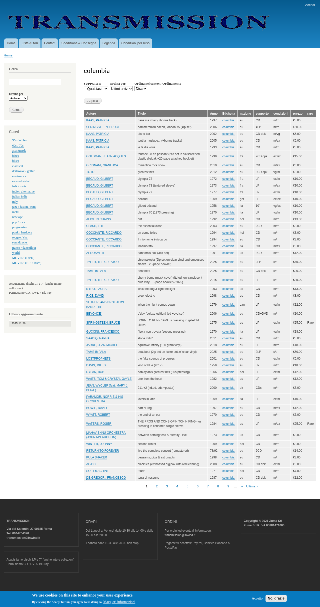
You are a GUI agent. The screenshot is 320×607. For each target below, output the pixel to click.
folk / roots (19, 186)
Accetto (257, 600)
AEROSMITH (95, 253)
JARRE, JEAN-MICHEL (102, 345)
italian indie (20, 196)
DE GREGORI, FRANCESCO (106, 477)
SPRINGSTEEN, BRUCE (103, 127)
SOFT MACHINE (97, 471)
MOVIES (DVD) (23, 258)
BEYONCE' (94, 313)
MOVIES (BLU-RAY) (26, 263)
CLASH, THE (95, 226)
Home (11, 43)
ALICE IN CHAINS (98, 219)
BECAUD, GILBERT (99, 179)
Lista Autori (30, 43)
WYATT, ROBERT (98, 414)
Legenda (108, 43)
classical (17, 166)
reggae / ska (20, 237)
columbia (228, 120)
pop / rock (18, 222)
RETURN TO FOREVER (102, 450)
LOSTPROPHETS (98, 358)
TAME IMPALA (96, 271)
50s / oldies (19, 140)
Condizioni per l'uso (135, 43)
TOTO (90, 172)
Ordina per (16, 94)
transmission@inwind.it (180, 535)
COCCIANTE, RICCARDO (104, 232)
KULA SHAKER (96, 457)
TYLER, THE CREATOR (102, 262)
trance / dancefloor (24, 247)
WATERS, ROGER (99, 423)
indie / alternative (23, 191)
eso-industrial (21, 181)
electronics (19, 176)
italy (15, 201)
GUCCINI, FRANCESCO (103, 331)
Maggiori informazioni (119, 603)
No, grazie (276, 600)
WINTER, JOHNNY (99, 444)
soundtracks (20, 242)
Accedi (310, 5)
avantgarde (19, 150)
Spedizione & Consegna (79, 43)
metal (15, 212)
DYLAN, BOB (95, 372)
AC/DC (91, 464)
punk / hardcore (22, 232)
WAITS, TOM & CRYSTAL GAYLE (109, 379)
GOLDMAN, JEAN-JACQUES (106, 156)
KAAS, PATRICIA (97, 120)
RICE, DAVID (95, 295)
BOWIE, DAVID (96, 408)
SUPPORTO (92, 83)
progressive (19, 227)
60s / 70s (18, 145)
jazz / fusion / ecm (24, 206)
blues (15, 161)
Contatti (49, 43)
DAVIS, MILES (96, 365)
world (16, 252)
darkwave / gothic (23, 171)
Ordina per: (118, 83)
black (15, 156)
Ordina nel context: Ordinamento (157, 83)
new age (17, 217)
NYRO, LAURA (96, 289)
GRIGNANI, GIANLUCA (102, 165)
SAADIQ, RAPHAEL (99, 338)
